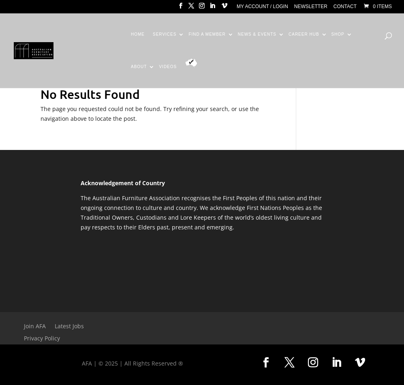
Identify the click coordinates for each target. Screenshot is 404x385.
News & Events (257, 34)
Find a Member (206, 34)
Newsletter (310, 6)
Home (138, 34)
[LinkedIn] (212, 8)
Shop (337, 34)
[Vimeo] (224, 8)
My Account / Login (262, 6)
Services (164, 34)
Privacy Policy (42, 339)
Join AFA (35, 326)
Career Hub (304, 34)
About (139, 67)
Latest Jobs (69, 326)
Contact (345, 6)
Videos (168, 67)
